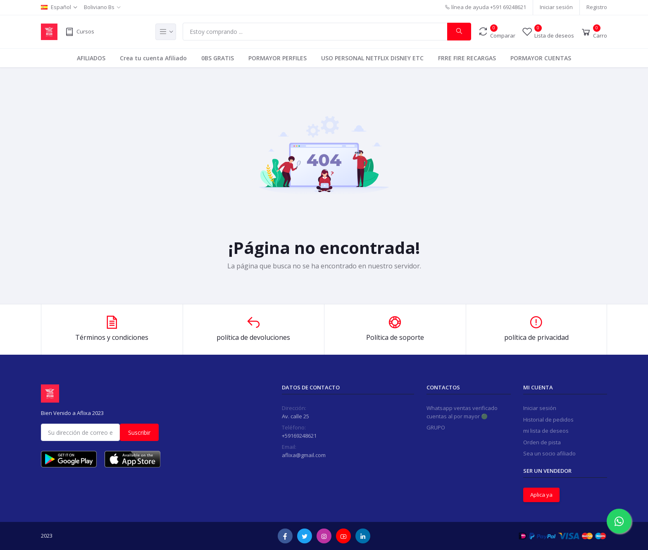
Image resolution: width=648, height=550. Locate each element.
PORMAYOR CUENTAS (540, 58)
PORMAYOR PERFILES (277, 58)
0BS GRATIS (217, 58)
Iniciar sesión (556, 7)
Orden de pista (542, 442)
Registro (596, 7)
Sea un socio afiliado (549, 453)
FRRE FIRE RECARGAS (467, 58)
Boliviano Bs (99, 7)
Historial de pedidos (548, 419)
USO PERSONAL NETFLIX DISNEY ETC (372, 58)
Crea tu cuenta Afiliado (153, 58)
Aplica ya (541, 494)
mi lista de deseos (546, 430)
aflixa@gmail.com (304, 455)
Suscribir (139, 432)
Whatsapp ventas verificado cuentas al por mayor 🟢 (462, 412)
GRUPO (435, 427)
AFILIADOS (91, 58)
